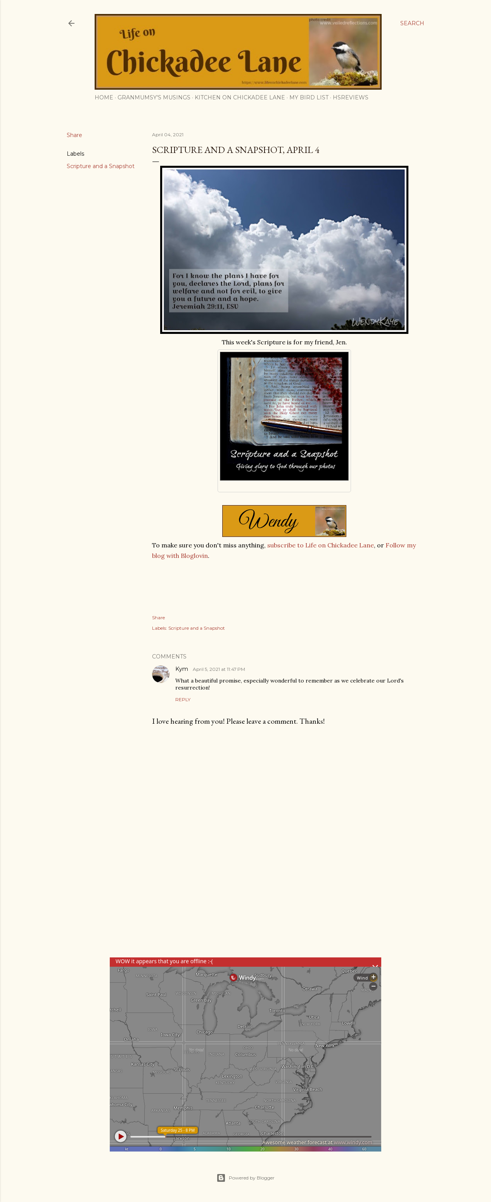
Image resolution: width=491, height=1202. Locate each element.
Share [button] (74, 135)
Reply (182, 699)
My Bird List (308, 97)
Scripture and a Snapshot (101, 166)
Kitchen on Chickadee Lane (240, 97)
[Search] (412, 23)
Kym (182, 668)
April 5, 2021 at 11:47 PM (219, 669)
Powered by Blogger (245, 1178)
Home (104, 97)
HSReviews (350, 97)
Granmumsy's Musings (154, 97)
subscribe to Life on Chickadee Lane (320, 545)
